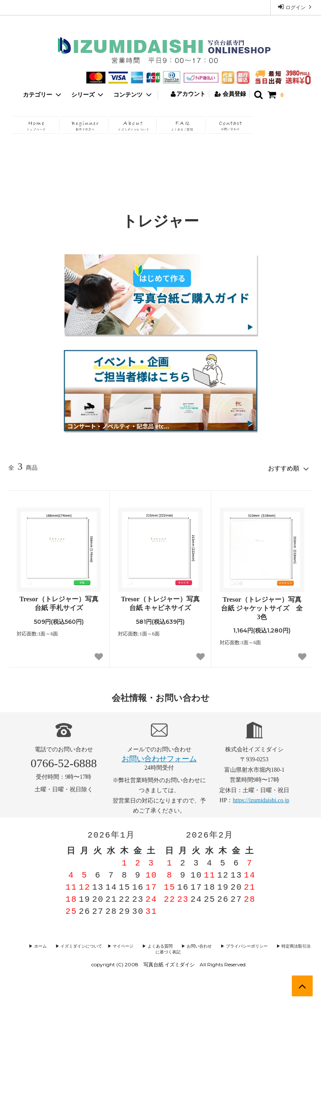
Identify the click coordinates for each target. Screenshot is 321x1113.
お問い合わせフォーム (159, 757)
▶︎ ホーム (37, 944)
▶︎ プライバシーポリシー (226, 944)
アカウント (188, 94)
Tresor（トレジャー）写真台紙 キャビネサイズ (160, 601)
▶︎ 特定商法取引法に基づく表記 (284, 944)
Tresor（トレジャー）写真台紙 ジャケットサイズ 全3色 (262, 606)
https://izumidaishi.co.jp (261, 798)
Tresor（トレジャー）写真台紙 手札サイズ (59, 601)
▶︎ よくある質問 (146, 944)
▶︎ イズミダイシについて (72, 944)
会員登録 (230, 94)
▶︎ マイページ (113, 944)
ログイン (295, 6)
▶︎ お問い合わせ (182, 944)
